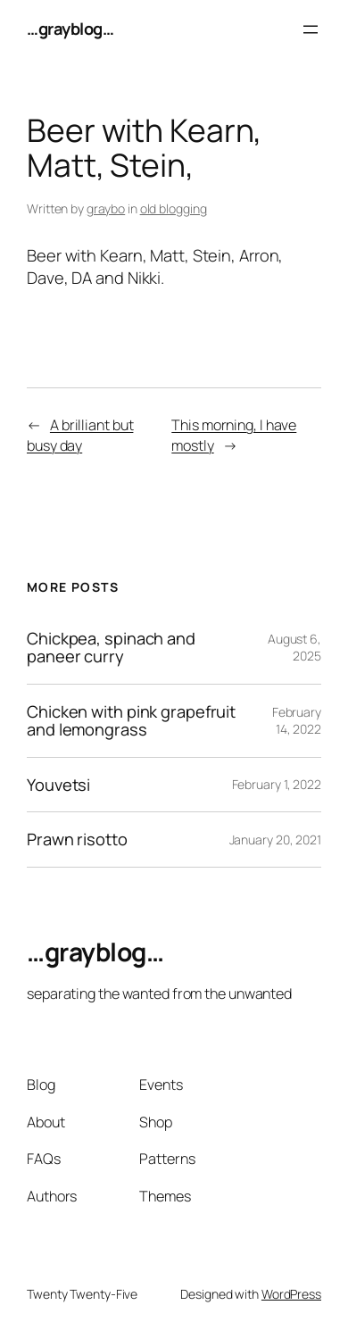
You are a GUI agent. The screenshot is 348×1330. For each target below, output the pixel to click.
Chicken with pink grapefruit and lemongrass (131, 720)
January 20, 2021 (275, 839)
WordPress (291, 1293)
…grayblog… (70, 28)
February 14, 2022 (296, 720)
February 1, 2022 (276, 784)
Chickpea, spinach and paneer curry (111, 647)
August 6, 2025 (294, 647)
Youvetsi (58, 785)
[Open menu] (310, 29)
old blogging (173, 208)
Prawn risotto (77, 839)
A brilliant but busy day (80, 435)
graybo (106, 208)
